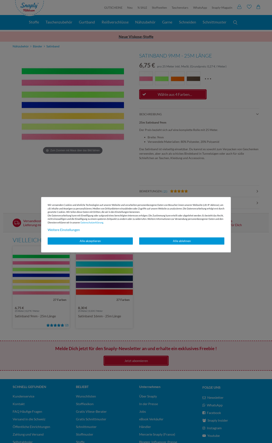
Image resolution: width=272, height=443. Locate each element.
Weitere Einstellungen (64, 230)
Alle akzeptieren (90, 241)
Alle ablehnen (182, 241)
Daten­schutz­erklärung (92, 222)
